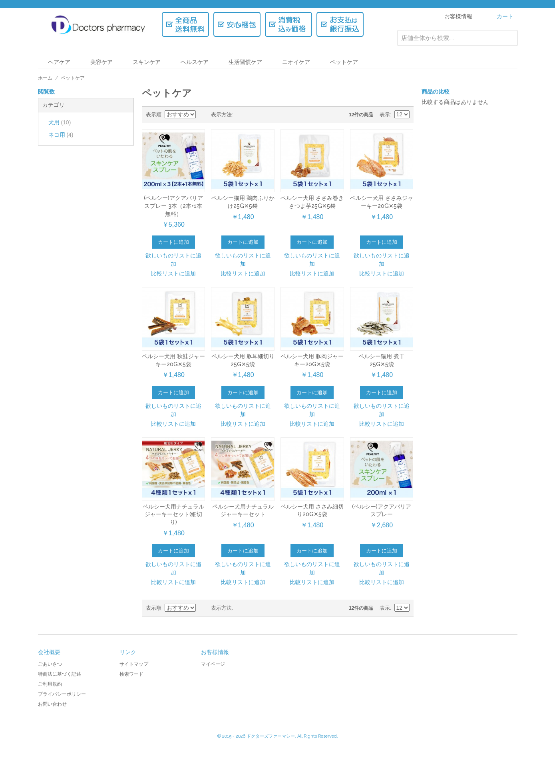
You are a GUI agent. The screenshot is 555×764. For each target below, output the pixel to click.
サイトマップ (133, 664)
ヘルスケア (195, 62)
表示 (385, 115)
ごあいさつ (50, 664)
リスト (255, 115)
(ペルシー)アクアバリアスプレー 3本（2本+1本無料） (173, 206)
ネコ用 (61, 135)
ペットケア (344, 62)
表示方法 (221, 115)
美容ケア (101, 62)
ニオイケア (296, 62)
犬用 (59, 122)
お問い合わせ (52, 704)
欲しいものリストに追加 (173, 259)
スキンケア (147, 62)
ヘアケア (59, 62)
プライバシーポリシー (62, 694)
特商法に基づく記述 (59, 674)
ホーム (45, 78)
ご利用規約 (50, 684)
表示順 (153, 115)
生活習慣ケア (245, 62)
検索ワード (131, 674)
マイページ (213, 664)
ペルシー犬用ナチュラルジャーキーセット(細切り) (173, 514)
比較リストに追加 (173, 273)
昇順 (203, 115)
